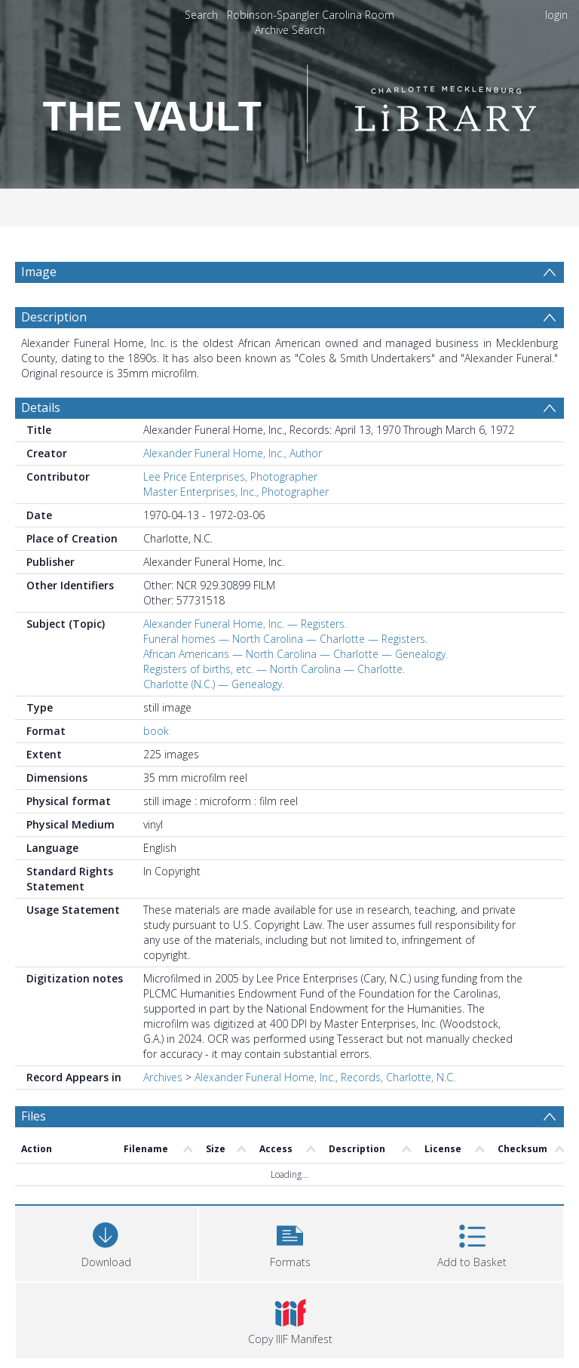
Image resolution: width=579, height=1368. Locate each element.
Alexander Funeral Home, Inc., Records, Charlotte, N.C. (325, 1077)
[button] (290, 1241)
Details (40, 407)
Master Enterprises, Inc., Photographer (236, 491)
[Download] (106, 1241)
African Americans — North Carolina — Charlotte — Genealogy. (295, 654)
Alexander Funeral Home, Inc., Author (232, 453)
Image (39, 271)
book (156, 731)
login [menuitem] (556, 15)
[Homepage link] (289, 109)
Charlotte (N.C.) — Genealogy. (213, 684)
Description (54, 317)
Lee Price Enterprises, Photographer (230, 476)
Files (33, 1116)
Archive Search (290, 30)
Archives (162, 1077)
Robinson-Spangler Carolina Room (310, 15)
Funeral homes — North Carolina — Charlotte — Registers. (285, 639)
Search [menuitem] (201, 15)
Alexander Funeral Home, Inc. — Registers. (245, 623)
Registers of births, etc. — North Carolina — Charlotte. (274, 669)
